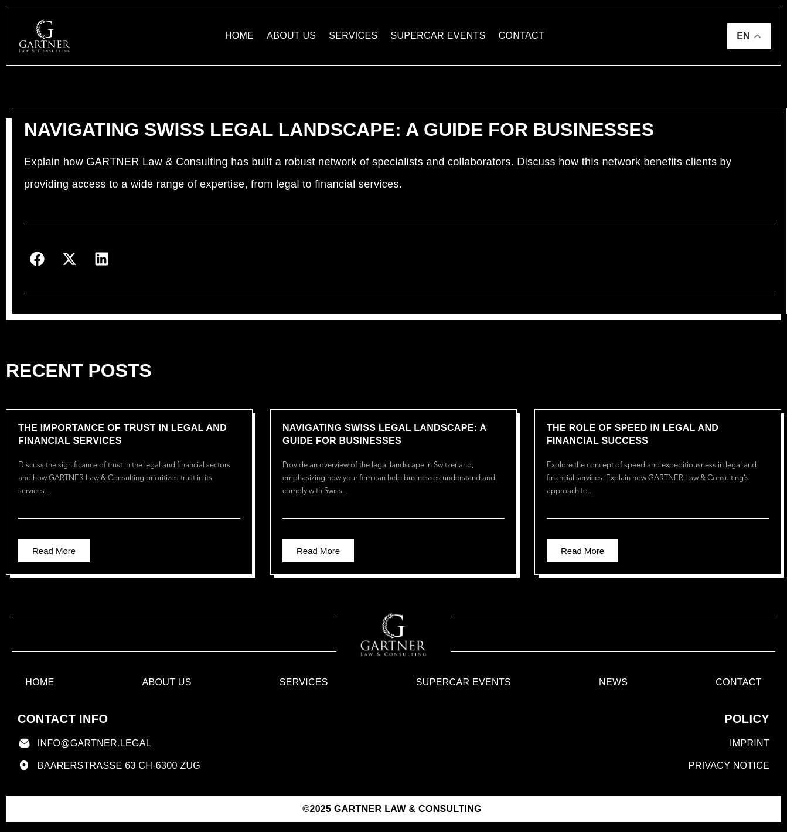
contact (521, 35)
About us (291, 35)
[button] (37, 259)
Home (239, 35)
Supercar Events (437, 35)
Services (353, 35)
